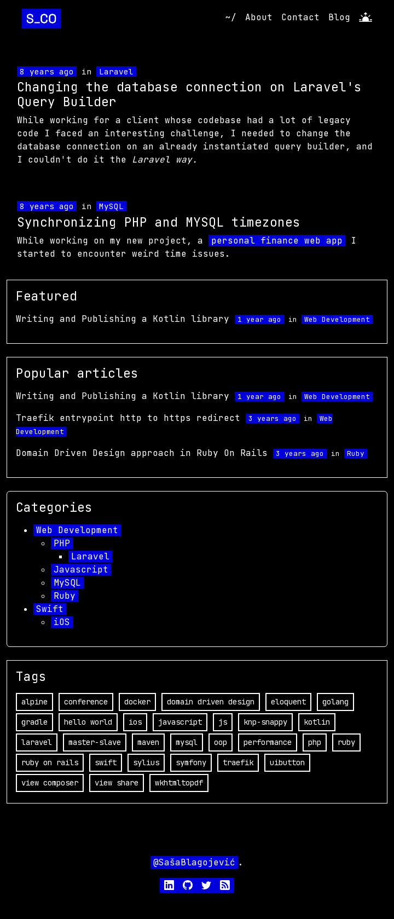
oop (220, 742)
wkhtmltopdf (179, 783)
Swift (49, 609)
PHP (62, 543)
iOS (62, 622)
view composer (49, 783)
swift (106, 762)
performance (268, 742)
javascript (180, 722)
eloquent (288, 702)
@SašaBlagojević (194, 862)
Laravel (116, 71)
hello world (88, 722)
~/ (230, 17)
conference (86, 702)
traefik (238, 762)
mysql (187, 742)
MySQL (111, 206)
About (259, 17)
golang (335, 702)
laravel (36, 742)
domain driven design (210, 702)
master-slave (94, 742)
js (222, 722)
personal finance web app (277, 240)
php (314, 742)
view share (116, 783)
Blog (339, 17)
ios (135, 722)
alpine (34, 702)
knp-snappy (265, 722)
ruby (346, 742)
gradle (34, 722)
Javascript (81, 569)
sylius (146, 762)
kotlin (317, 722)
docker (137, 702)
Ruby (355, 453)
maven (148, 742)
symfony (191, 762)
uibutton (287, 762)
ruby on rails (49, 762)
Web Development (337, 319)
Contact (300, 17)
